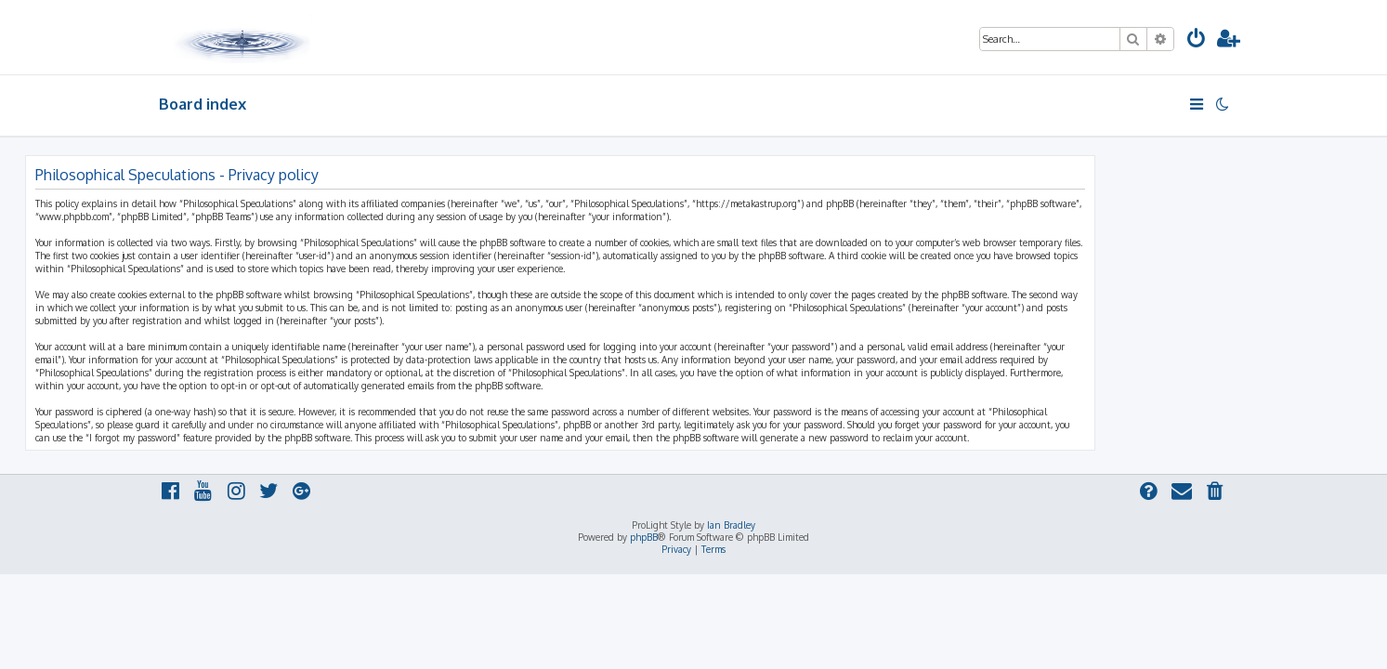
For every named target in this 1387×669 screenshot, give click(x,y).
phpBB (644, 537)
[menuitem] (1197, 40)
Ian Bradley (731, 525)
